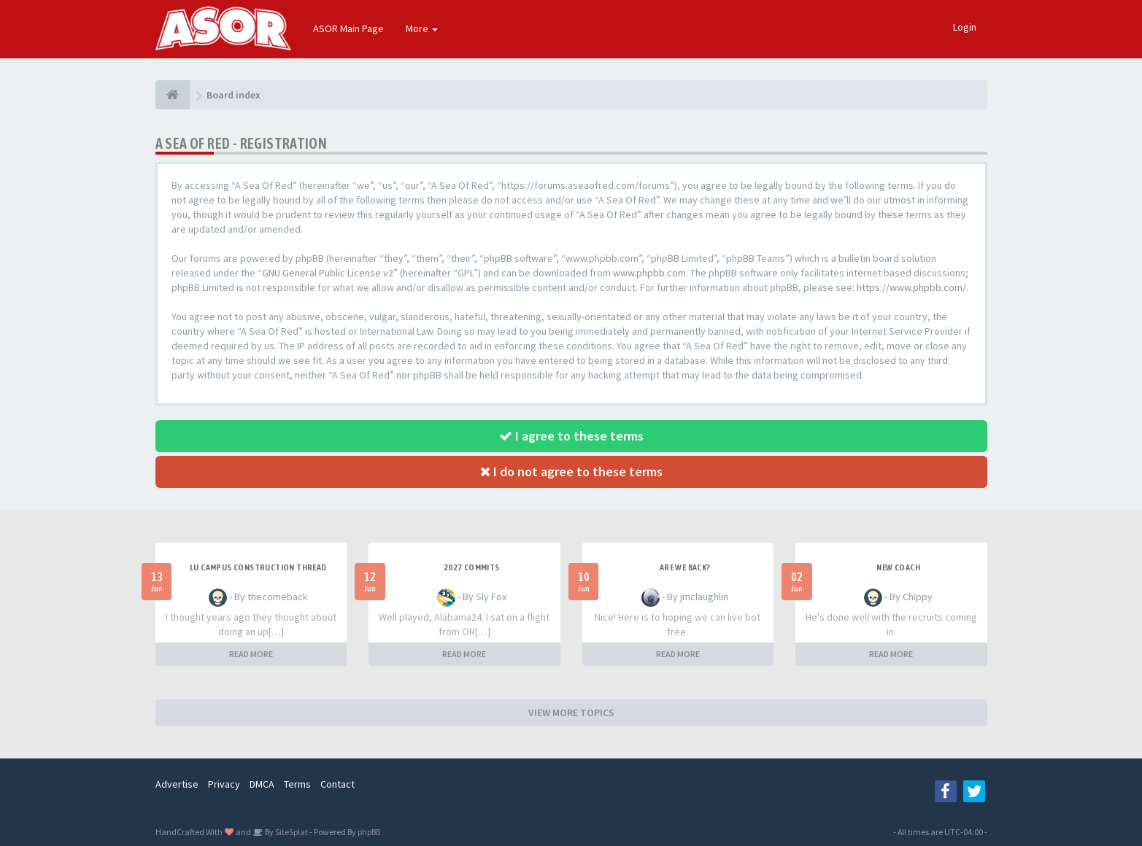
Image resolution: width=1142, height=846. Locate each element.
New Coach (898, 567)
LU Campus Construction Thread (258, 567)
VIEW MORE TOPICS (571, 712)
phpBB (369, 831)
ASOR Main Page (348, 28)
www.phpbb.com (649, 272)
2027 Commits (472, 567)
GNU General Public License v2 (327, 272)
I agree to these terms (571, 435)
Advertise (176, 784)
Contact (337, 784)
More (422, 28)
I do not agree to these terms (571, 471)
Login (964, 27)
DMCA (262, 784)
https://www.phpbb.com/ (911, 287)
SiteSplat (291, 831)
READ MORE (251, 653)
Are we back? (685, 567)
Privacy (224, 784)
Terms (297, 784)
